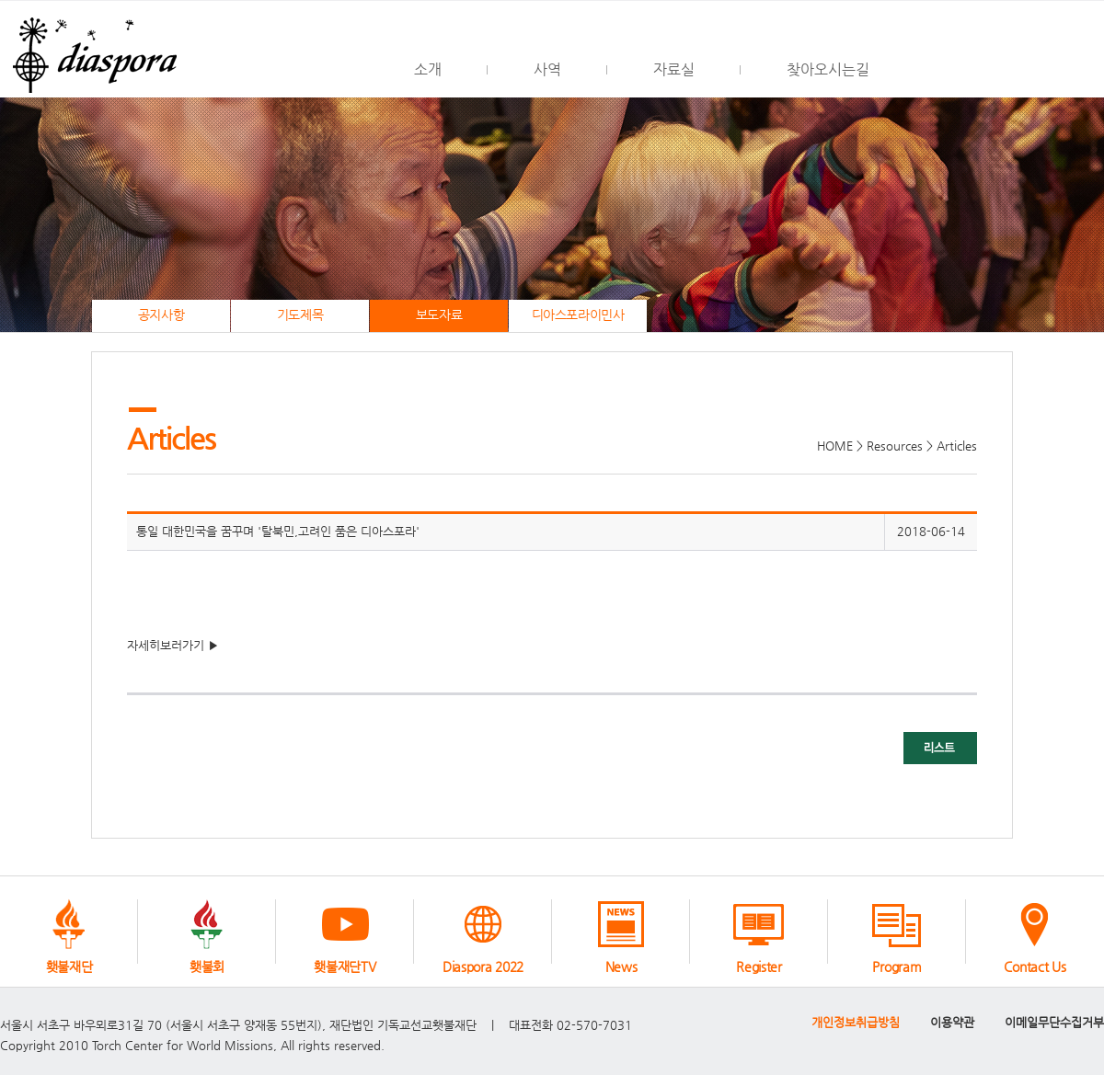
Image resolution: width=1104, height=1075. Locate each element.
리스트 (940, 748)
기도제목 (300, 315)
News (621, 966)
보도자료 (439, 315)
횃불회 (207, 966)
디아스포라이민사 (578, 315)
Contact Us (1034, 966)
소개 (428, 69)
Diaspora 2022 (483, 966)
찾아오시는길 (828, 69)
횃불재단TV (344, 966)
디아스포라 (92, 49)
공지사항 (161, 315)
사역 (547, 69)
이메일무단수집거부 (1054, 1022)
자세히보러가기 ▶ (173, 645)
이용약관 (952, 1022)
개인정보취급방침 (855, 1022)
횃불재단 (69, 966)
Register (759, 966)
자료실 (674, 69)
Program (896, 966)
